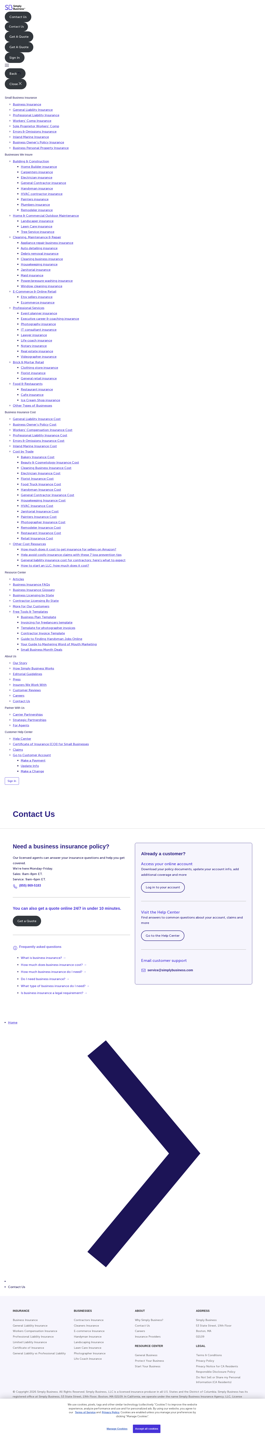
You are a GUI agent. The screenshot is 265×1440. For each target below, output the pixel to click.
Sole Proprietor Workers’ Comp (36, 126)
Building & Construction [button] (31, 161)
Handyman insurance (37, 188)
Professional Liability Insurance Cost (40, 435)
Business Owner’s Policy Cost (34, 424)
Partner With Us (15, 707)
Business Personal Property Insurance (41, 148)
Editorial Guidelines (27, 674)
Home (12, 1022)
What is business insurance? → (43, 958)
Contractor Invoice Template (43, 633)
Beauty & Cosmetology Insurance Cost (50, 462)
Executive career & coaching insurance (50, 319)
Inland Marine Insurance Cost (35, 446)
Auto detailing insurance (39, 248)
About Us (10, 656)
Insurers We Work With (30, 685)
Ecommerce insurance (37, 302)
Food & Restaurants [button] (28, 384)
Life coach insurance (36, 340)
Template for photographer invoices (48, 628)
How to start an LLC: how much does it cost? (55, 565)
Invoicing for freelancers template (46, 622)
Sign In (14, 58)
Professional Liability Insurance (36, 115)
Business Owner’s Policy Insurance (38, 142)
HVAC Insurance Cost (37, 506)
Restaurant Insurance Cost (41, 533)
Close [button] (15, 84)
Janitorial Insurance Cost (40, 511)
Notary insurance (34, 346)
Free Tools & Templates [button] (30, 612)
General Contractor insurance (43, 183)
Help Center (22, 739)
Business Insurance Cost (20, 412)
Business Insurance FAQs (31, 584)
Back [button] (15, 73)
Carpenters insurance (37, 172)
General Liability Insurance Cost (37, 419)
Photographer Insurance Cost (43, 522)
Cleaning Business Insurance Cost (46, 468)
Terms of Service (85, 1412)
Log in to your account (163, 887)
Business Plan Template (38, 617)
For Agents (21, 725)
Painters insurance (34, 199)
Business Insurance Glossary (34, 590)
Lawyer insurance (34, 335)
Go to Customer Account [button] (32, 755)
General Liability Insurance (33, 110)
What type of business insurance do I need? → (55, 986)
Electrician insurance (36, 177)
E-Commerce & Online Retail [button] (34, 291)
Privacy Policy (110, 1412)
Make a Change (32, 771)
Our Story (20, 663)
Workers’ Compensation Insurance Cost (42, 430)
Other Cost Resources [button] (29, 544)
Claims (18, 750)
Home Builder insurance (39, 167)
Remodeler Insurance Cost (41, 527)
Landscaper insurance (37, 221)
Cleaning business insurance (42, 259)
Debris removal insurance (39, 253)
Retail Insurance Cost (37, 538)
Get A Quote (19, 37)
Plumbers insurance (35, 205)
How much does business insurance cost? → (54, 965)
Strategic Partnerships (29, 720)
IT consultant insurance (38, 330)
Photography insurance (38, 324)
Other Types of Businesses (32, 405)
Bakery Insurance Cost (37, 457)
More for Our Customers (31, 606)
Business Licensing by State (33, 595)
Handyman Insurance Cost (41, 490)
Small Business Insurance (21, 97)
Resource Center (15, 572)
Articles (18, 579)
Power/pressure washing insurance (47, 281)
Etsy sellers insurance (36, 297)
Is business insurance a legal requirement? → (54, 993)
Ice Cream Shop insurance (40, 400)
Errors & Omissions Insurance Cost (38, 441)
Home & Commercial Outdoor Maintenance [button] (46, 215)
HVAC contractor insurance (41, 194)
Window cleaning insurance (41, 286)
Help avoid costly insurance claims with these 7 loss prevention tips (71, 555)
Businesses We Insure (19, 154)
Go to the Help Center (163, 935)
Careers (18, 695)
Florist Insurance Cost (37, 479)
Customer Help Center (19, 732)
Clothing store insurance (39, 367)
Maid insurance (32, 275)
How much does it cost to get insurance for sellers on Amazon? (68, 549)
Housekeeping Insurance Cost (43, 500)
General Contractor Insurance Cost (47, 495)
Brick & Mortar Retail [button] (28, 362)
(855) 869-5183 (30, 885)
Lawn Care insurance (36, 226)
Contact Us (18, 17)
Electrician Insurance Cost (40, 473)
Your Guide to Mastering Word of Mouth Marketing (59, 644)
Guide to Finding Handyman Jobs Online (51, 639)
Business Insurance (27, 104)
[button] (7, 66)
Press (17, 679)
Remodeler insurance (37, 210)
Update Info (30, 766)
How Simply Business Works (33, 668)
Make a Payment (33, 760)
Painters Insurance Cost (39, 517)
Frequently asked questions (40, 946)
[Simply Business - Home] (15, 8)
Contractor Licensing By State (36, 601)
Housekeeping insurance (39, 264)
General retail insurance (39, 378)
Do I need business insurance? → (45, 979)
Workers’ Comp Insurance (32, 121)
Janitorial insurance (35, 270)
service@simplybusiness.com (170, 970)
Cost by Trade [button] (23, 451)
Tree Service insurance (37, 232)
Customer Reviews (27, 690)
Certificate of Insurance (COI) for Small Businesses (51, 744)
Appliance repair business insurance (47, 243)
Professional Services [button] (28, 308)
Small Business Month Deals (41, 649)
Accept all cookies (146, 1428)
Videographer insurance (38, 357)
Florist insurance (33, 373)
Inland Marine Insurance (31, 137)
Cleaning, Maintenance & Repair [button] (37, 237)
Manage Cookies (117, 1428)
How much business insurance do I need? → (53, 972)
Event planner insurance (39, 313)
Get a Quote (26, 921)
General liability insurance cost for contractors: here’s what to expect (73, 560)
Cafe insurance (32, 395)
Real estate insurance (37, 351)
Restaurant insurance (37, 389)
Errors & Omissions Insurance (34, 131)
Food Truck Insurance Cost (41, 484)
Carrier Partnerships (28, 714)
